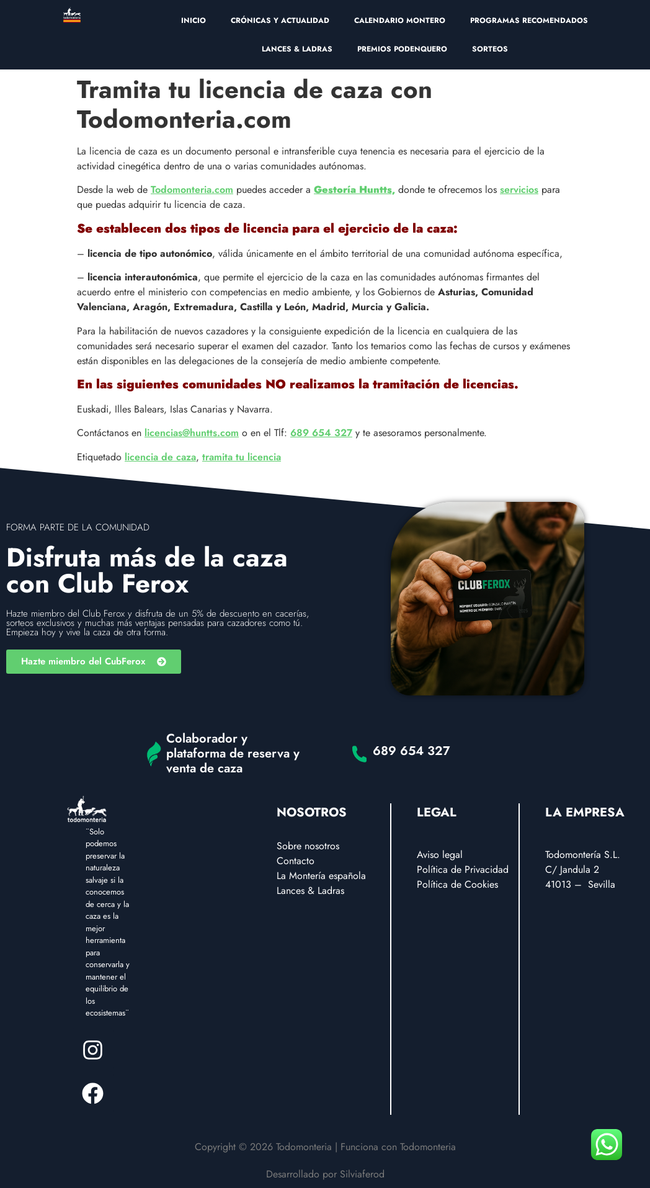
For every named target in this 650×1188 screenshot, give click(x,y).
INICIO (193, 20)
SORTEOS (490, 49)
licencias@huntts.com (192, 433)
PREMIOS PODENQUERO (402, 49)
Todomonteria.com (192, 189)
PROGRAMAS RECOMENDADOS (529, 20)
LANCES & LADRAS (297, 49)
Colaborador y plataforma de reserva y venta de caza (233, 753)
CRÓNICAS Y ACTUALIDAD (280, 20)
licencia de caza (160, 457)
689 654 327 (321, 433)
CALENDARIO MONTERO (399, 20)
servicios (519, 189)
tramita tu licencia (241, 457)
